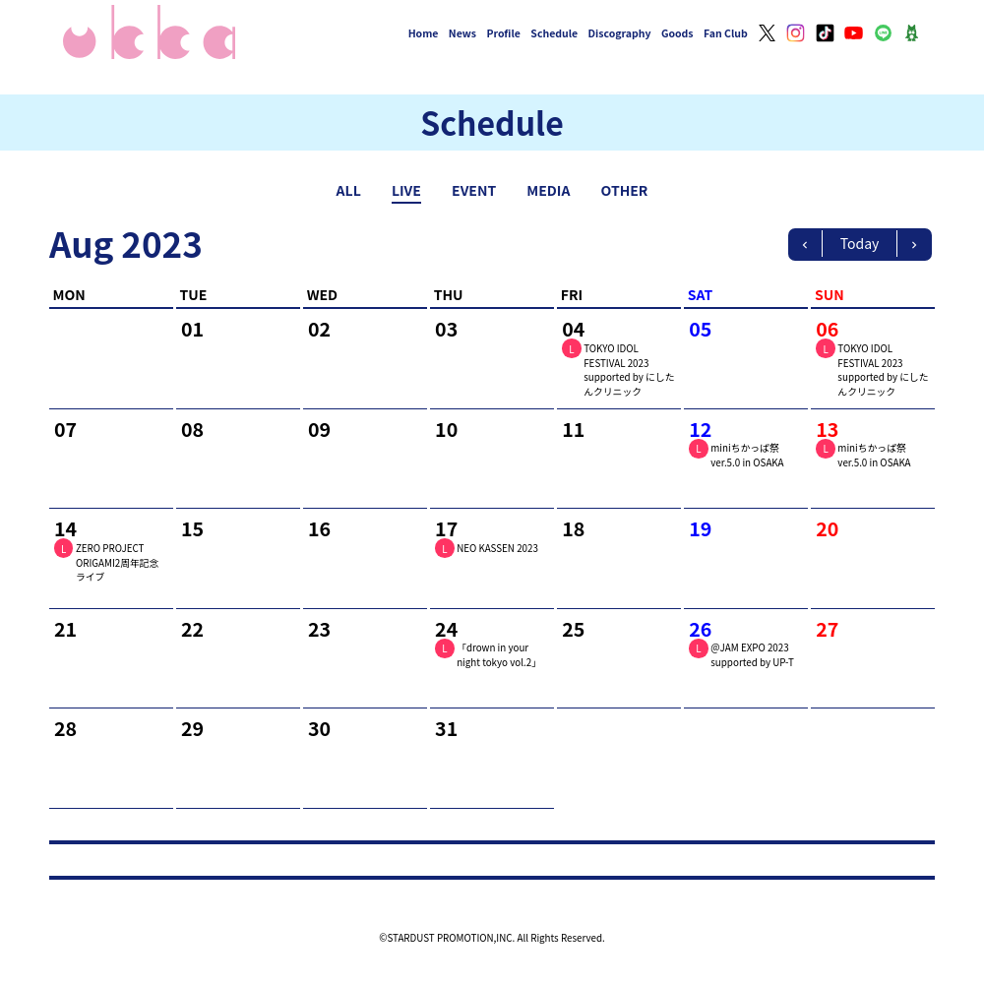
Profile (503, 33)
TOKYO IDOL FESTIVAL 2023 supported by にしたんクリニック (629, 370)
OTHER (624, 190)
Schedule (554, 33)
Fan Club (726, 33)
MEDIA (548, 190)
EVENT (474, 190)
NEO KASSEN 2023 (497, 548)
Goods (677, 33)
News (462, 33)
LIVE (406, 190)
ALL (349, 190)
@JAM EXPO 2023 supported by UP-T (752, 655)
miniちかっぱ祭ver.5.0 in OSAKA (746, 455)
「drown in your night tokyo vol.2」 (499, 655)
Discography (619, 33)
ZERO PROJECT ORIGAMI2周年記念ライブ (117, 562)
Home (423, 33)
